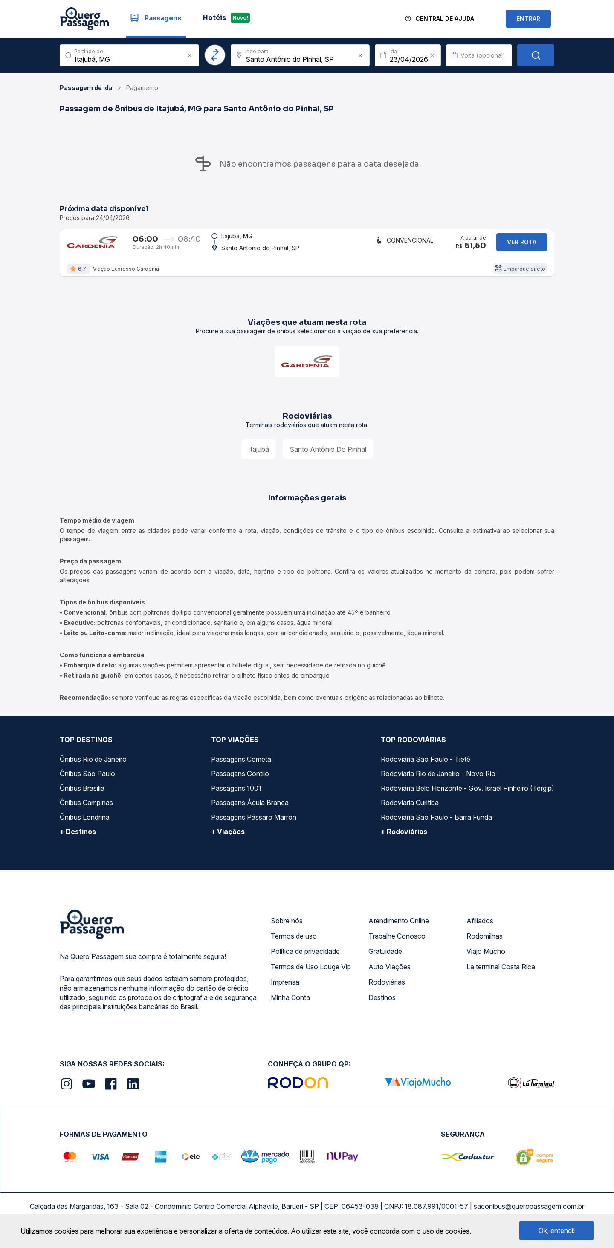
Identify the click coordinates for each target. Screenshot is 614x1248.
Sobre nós (287, 929)
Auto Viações (389, 975)
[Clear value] (432, 55)
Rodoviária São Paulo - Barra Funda (436, 826)
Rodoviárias (386, 991)
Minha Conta (290, 1006)
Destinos (382, 1006)
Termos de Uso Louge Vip (311, 975)
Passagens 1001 (236, 797)
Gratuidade (385, 960)
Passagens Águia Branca (250, 811)
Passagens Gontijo (240, 782)
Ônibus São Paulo (87, 782)
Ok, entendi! (557, 1230)
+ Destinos (78, 840)
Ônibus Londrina (85, 826)
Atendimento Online (398, 929)
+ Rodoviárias (404, 840)
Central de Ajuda (444, 18)
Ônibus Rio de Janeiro (93, 768)
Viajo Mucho (485, 960)
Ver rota (521, 246)
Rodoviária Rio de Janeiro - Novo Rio (438, 782)
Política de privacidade (305, 960)
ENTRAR (528, 18)
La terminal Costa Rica (500, 975)
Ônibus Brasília (82, 797)
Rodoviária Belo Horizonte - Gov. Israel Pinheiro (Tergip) (467, 797)
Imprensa (285, 991)
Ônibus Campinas (86, 811)
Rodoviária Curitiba (410, 811)
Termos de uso (294, 945)
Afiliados (479, 929)
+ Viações (228, 840)
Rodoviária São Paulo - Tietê (425, 768)
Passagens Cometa (241, 768)
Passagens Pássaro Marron (253, 826)
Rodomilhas (484, 945)
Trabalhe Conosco (397, 945)
